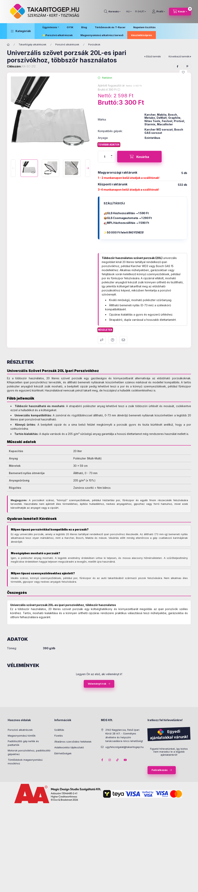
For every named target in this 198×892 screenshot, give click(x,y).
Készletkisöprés (141, 35)
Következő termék (179, 56)
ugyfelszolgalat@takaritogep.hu (124, 747)
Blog (84, 27)
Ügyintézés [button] (49, 27)
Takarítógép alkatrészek (32, 44)
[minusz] (111, 159)
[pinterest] (187, 66)
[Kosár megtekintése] (180, 11)
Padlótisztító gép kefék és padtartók (23, 743)
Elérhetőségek (63, 753)
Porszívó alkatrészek (59, 35)
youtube (125, 760)
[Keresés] (112, 11)
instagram (110, 760)
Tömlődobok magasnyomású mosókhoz (25, 761)
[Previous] (13, 168)
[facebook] (177, 66)
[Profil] (158, 11)
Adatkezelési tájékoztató (69, 747)
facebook (102, 760)
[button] (21, 31)
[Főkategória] (8, 44)
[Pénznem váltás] (139, 11)
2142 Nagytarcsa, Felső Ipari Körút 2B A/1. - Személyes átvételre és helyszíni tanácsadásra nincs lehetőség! (124, 735)
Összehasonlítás (102, 340)
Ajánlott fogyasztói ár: (149, 883)
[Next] (87, 168)
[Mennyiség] (104, 156)
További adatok (109, 144)
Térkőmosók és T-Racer (110, 27)
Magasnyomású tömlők (22, 735)
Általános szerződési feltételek (72, 741)
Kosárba (183, 887)
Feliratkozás (160, 769)
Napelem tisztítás (144, 27)
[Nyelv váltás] (128, 11)
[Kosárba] (139, 156)
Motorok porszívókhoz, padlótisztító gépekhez (29, 752)
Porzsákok (94, 44)
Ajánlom (123, 340)
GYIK (70, 27)
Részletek (105, 329)
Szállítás (59, 729)
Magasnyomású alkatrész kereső (101, 35)
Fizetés (58, 735)
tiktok (117, 760)
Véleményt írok (97, 683)
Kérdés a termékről (112, 340)
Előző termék (153, 56)
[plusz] (111, 154)
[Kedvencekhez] (183, 72)
